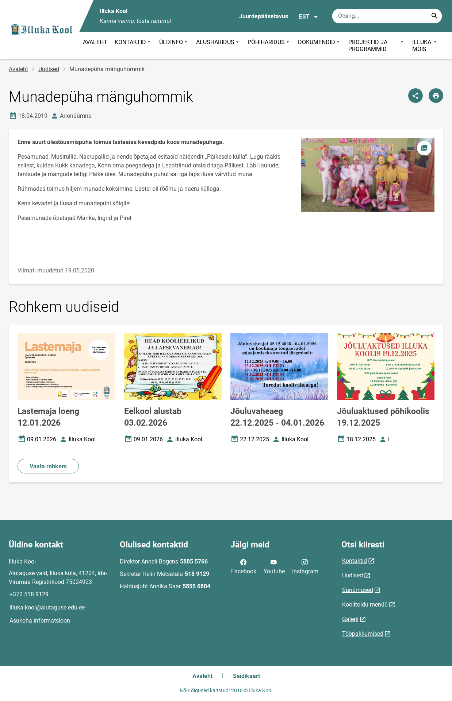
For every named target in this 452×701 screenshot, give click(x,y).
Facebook (243, 566)
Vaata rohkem (48, 466)
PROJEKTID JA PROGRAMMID (376, 46)
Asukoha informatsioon (39, 620)
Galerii (350, 619)
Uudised (48, 69)
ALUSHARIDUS (218, 46)
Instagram (305, 566)
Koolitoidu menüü (365, 604)
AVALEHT (95, 42)
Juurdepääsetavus (263, 16)
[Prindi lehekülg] (436, 95)
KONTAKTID (133, 46)
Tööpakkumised (362, 633)
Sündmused (357, 589)
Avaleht (18, 69)
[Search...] (434, 16)
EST (308, 16)
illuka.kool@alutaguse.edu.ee (47, 607)
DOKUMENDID (319, 46)
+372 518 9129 (29, 594)
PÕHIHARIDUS (269, 46)
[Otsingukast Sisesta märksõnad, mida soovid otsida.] (387, 16)
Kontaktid (354, 560)
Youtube (274, 566)
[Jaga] (415, 95)
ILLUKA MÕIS (425, 46)
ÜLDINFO (174, 46)
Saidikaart (246, 676)
